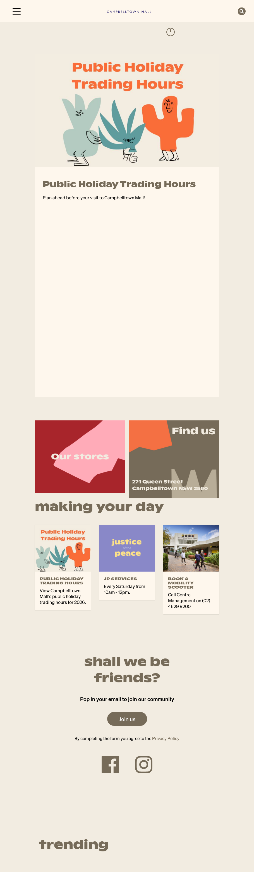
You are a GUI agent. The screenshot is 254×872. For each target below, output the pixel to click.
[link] (129, 11)
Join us (127, 719)
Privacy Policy (165, 738)
